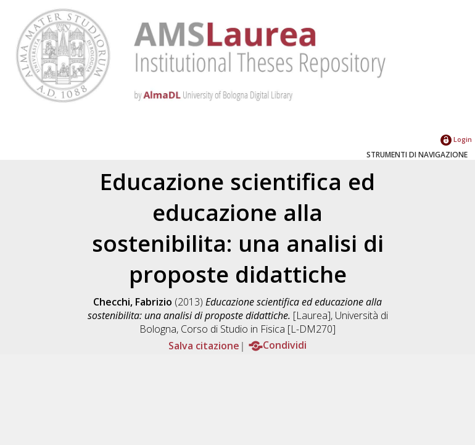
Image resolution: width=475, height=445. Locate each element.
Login (456, 139)
